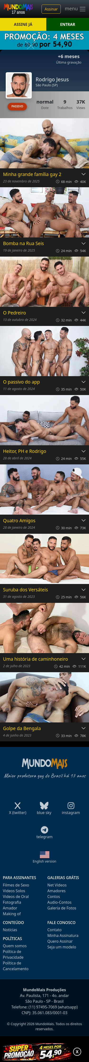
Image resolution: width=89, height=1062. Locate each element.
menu (75, 9)
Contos (53, 896)
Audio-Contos (59, 902)
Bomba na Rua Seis (23, 244)
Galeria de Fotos (61, 908)
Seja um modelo (61, 947)
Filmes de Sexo (16, 885)
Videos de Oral (16, 896)
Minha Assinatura (63, 935)
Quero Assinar (60, 941)
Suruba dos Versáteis (25, 590)
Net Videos (57, 885)
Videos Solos (14, 890)
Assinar (51, 9)
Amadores (56, 890)
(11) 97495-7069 (42, 1007)
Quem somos (15, 945)
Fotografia (12, 902)
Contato (54, 929)
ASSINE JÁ (23, 24)
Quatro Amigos (19, 521)
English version (44, 861)
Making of (12, 913)
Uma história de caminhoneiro (35, 659)
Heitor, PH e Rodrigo (24, 451)
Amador (10, 908)
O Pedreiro (14, 313)
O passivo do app (21, 382)
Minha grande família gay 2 (32, 174)
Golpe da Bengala (22, 729)
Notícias (10, 929)
